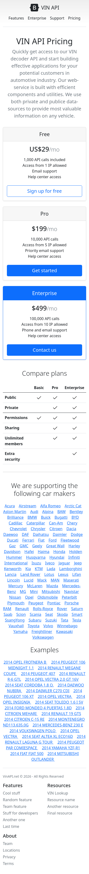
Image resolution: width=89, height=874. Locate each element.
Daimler (60, 534)
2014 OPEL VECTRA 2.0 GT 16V (52, 679)
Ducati (12, 540)
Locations (11, 850)
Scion (21, 614)
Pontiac (54, 603)
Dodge (77, 534)
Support (57, 18)
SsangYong (15, 620)
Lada (51, 568)
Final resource (59, 813)
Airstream (27, 506)
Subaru (34, 620)
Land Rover (30, 574)
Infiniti (74, 557)
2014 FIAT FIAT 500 (26, 753)
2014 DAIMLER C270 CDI (48, 690)
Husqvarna (36, 557)
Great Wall (55, 545)
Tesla (76, 620)
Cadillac (16, 523)
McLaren (34, 585)
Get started (44, 270)
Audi (34, 511)
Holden (75, 551)
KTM (39, 568)
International (16, 563)
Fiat (41, 540)
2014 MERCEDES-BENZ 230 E (58, 725)
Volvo (48, 625)
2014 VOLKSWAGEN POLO (32, 730)
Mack (42, 580)
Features (16, 18)
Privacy (9, 856)
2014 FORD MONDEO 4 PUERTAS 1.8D (38, 708)
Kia (28, 568)
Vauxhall (16, 625)
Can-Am (56, 523)
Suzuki (51, 620)
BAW (61, 511)
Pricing (74, 18)
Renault (22, 608)
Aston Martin (14, 511)
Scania (35, 614)
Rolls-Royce (43, 608)
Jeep (78, 563)
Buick (46, 517)
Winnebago (67, 625)
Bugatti (61, 517)
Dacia (71, 528)
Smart (77, 614)
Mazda (52, 585)
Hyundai (56, 557)
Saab (8, 614)
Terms (8, 863)
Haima (43, 551)
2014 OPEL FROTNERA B (25, 662)
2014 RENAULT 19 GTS (61, 713)
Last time (11, 826)
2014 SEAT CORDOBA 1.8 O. (29, 685)
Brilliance (15, 517)
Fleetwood (70, 540)
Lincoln (13, 580)
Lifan (76, 574)
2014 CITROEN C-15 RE (24, 719)
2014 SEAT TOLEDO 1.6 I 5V (59, 702)
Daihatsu (41, 534)
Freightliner (42, 631)
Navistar (71, 591)
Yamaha (20, 631)
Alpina (47, 511)
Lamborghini (70, 568)
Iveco (50, 563)
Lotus (49, 574)
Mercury (15, 585)
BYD (75, 517)
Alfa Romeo (50, 506)
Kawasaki (64, 631)
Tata (64, 620)
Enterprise (37, 18)
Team (8, 843)
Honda (59, 551)
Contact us (44, 350)
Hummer (14, 557)
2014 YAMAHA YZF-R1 (61, 748)
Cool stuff (11, 793)
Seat (49, 614)
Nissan (15, 597)
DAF (25, 534)
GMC (24, 545)
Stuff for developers (20, 813)
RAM (7, 608)
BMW (32, 517)
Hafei (29, 551)
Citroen (55, 528)
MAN (55, 580)
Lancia (10, 574)
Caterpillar (35, 523)
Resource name (61, 799)
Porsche (72, 603)
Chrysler (38, 528)
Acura (10, 506)
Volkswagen (43, 637)
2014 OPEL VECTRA (55, 696)
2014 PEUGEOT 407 (38, 673)
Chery (72, 523)
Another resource (63, 806)
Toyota (33, 625)
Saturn (77, 608)
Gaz (12, 545)
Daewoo (10, 534)
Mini (34, 591)
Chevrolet (18, 528)
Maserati (71, 580)
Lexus (63, 574)
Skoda (62, 614)
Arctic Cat (73, 506)
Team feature (14, 806)
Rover (62, 608)
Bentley (76, 511)
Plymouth (15, 603)
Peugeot (35, 603)
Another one (14, 819)
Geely (37, 545)
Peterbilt (69, 597)
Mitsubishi (51, 591)
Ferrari (28, 540)
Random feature (17, 799)
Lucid (28, 580)
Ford (52, 540)
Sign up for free (44, 191)
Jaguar (64, 563)
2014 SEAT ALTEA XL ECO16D (47, 736)
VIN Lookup (57, 793)
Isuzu (36, 563)
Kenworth (12, 568)
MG (23, 591)
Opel (29, 597)
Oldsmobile (47, 597)
